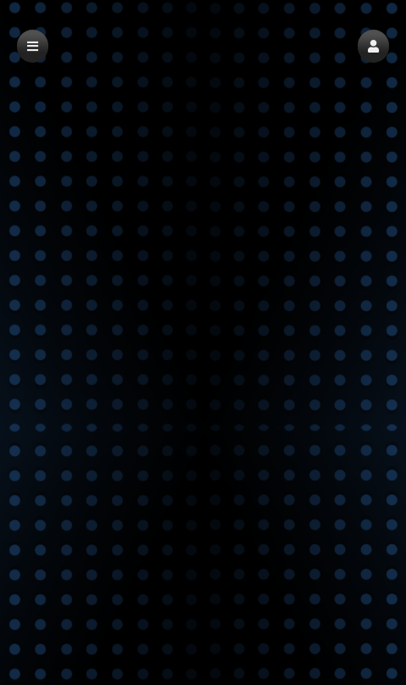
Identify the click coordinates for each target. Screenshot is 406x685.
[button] (373, 46)
